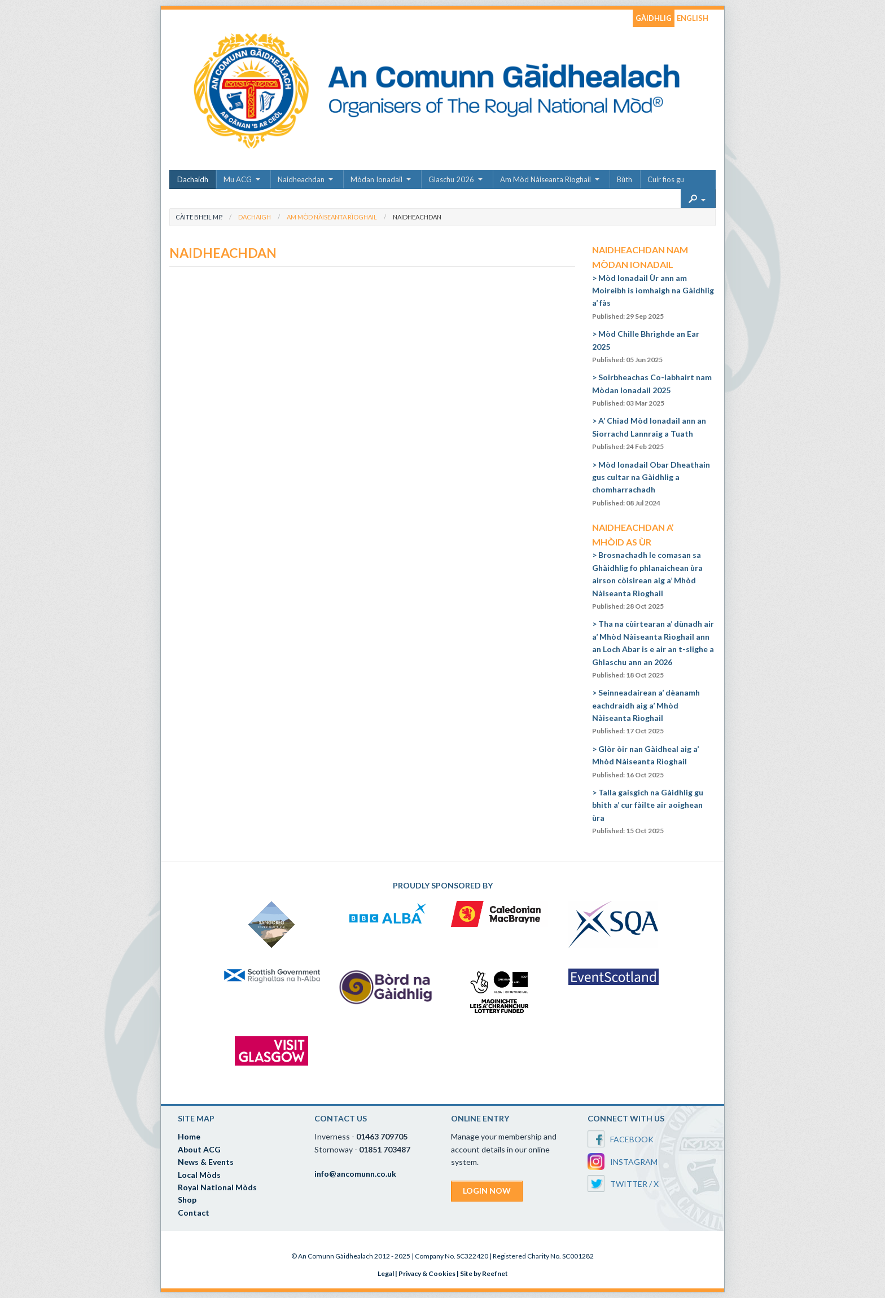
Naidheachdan (301, 179)
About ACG (199, 1149)
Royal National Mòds (217, 1187)
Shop (187, 1199)
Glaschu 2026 (451, 179)
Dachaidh (192, 179)
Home (189, 1136)
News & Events (206, 1162)
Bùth (624, 179)
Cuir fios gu (665, 179)
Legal (386, 1273)
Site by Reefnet (484, 1273)
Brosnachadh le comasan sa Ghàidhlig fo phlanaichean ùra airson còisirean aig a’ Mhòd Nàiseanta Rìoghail (647, 580)
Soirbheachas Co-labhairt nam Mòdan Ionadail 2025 (652, 389)
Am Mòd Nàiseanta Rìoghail (545, 179)
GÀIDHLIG (654, 18)
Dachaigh (254, 217)
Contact (193, 1212)
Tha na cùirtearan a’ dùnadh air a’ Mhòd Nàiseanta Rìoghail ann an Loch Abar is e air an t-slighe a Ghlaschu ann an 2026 (653, 649)
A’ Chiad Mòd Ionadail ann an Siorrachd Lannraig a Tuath (649, 433)
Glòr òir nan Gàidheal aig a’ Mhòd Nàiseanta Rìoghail (645, 761)
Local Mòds (199, 1175)
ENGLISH (692, 18)
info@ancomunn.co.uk (355, 1173)
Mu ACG (238, 179)
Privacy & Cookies (426, 1273)
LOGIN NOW (487, 1190)
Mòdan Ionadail (376, 179)
